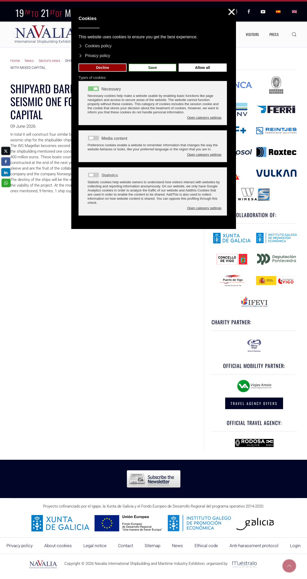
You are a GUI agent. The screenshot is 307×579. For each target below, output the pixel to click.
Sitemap (152, 545)
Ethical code (206, 545)
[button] (294, 34)
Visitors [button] (252, 34)
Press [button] (274, 34)
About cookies (58, 545)
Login (295, 545)
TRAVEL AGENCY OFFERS (254, 403)
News (177, 545)
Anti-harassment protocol (254, 545)
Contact (125, 545)
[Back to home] (45, 34)
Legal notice (95, 545)
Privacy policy (19, 545)
